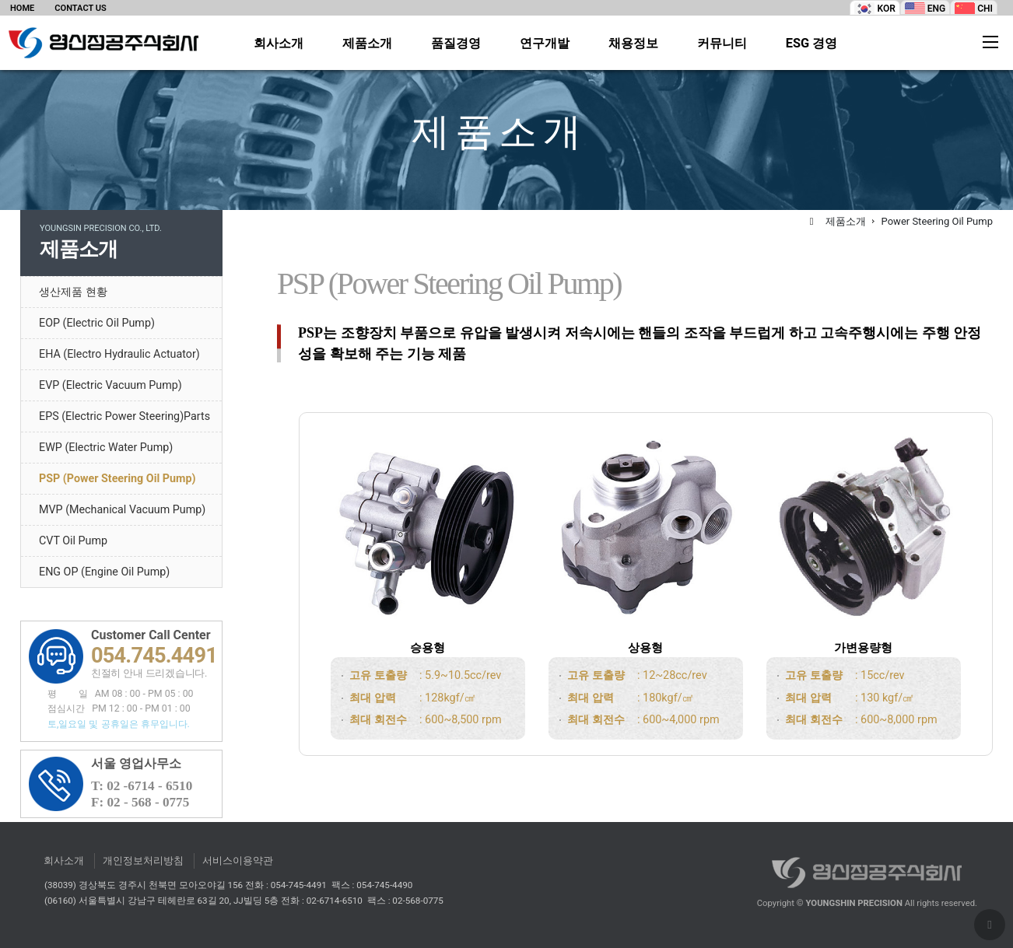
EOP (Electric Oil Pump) (97, 323)
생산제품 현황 (73, 291)
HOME (22, 8)
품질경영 (456, 44)
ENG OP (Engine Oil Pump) (104, 571)
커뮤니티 (722, 44)
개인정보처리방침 (143, 860)
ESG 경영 (812, 44)
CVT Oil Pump (73, 540)
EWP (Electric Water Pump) (106, 447)
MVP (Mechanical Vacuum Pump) (122, 509)
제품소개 (367, 44)
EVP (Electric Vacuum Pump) (110, 385)
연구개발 (545, 44)
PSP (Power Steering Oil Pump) (117, 478)
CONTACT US (80, 8)
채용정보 (633, 44)
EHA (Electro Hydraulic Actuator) (119, 354)
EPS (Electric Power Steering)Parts (124, 416)
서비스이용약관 (237, 860)
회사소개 (278, 44)
